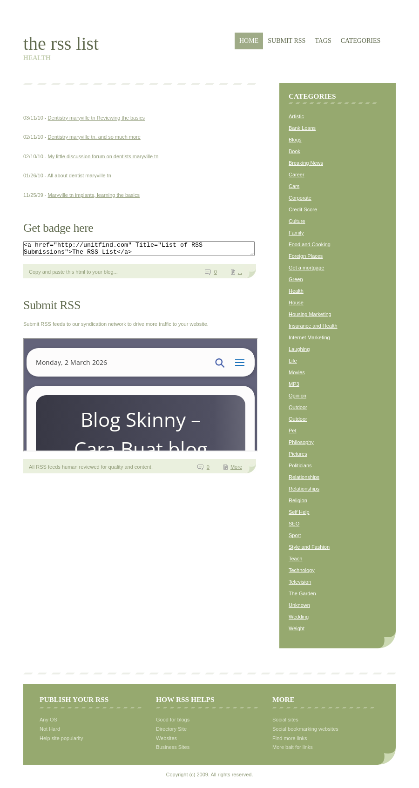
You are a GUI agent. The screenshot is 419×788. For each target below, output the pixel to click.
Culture (297, 221)
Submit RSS (286, 40)
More (236, 469)
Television (300, 582)
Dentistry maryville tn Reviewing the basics (96, 118)
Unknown (299, 605)
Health (296, 291)
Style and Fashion (309, 547)
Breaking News (306, 163)
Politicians (300, 465)
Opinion (297, 395)
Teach (295, 558)
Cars (294, 186)
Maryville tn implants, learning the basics (94, 195)
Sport (295, 535)
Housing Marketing (310, 314)
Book (294, 151)
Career (296, 174)
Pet (293, 430)
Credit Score (303, 209)
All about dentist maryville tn (79, 175)
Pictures (298, 454)
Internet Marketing (309, 337)
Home (248, 40)
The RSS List (61, 43)
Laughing (299, 349)
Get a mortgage (306, 267)
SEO (294, 523)
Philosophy (301, 442)
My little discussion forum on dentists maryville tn (103, 156)
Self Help (299, 512)
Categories (361, 40)
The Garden (302, 593)
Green (296, 279)
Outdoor (298, 407)
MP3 (294, 384)
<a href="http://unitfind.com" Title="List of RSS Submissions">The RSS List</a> (153, 250)
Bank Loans (302, 128)
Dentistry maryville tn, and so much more (94, 137)
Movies (297, 372)
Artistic (296, 116)
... (240, 274)
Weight (296, 628)
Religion (298, 500)
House (296, 302)
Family (296, 233)
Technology (302, 570)
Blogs (295, 139)
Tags (323, 40)
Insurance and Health (313, 326)
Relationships (304, 477)
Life (293, 361)
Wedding (299, 617)
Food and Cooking (310, 244)
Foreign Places (306, 256)
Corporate (300, 198)
